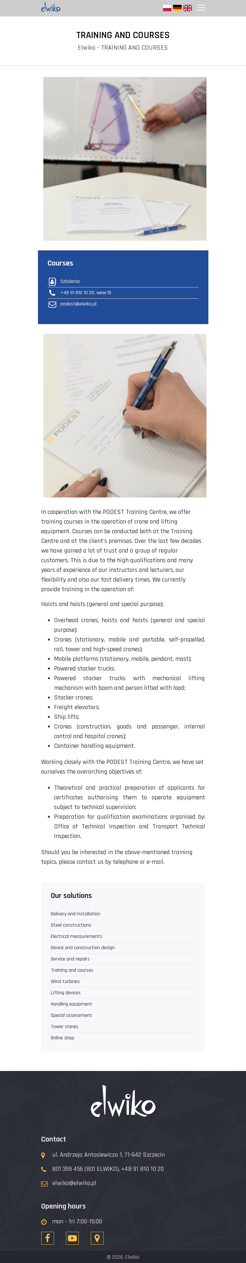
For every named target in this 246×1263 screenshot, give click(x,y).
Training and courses (72, 970)
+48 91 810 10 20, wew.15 (80, 293)
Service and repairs (70, 959)
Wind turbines (65, 981)
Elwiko (86, 47)
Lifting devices (66, 992)
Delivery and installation (75, 914)
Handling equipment (71, 1004)
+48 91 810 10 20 (142, 1169)
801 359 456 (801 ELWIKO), (86, 1169)
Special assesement (71, 1015)
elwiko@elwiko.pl (74, 1183)
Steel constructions (71, 925)
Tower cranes (64, 1026)
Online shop (62, 1038)
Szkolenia (64, 281)
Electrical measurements (76, 936)
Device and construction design (83, 947)
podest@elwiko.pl (72, 304)
